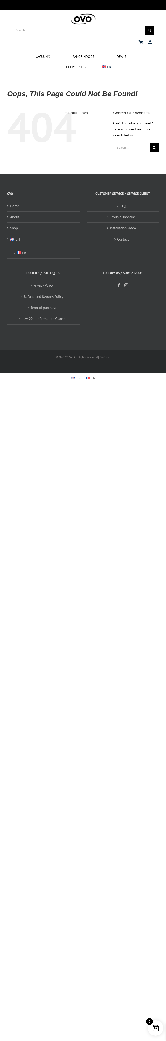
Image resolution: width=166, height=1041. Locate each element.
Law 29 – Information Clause (43, 318)
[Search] (149, 30)
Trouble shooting (123, 217)
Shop (14, 228)
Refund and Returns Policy (43, 296)
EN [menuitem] (78, 378)
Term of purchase (44, 307)
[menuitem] (106, 67)
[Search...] (78, 30)
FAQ (123, 206)
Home (14, 206)
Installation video (123, 228)
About (14, 217)
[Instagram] (126, 285)
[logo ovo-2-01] (83, 14)
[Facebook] (119, 285)
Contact (123, 239)
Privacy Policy (43, 285)
